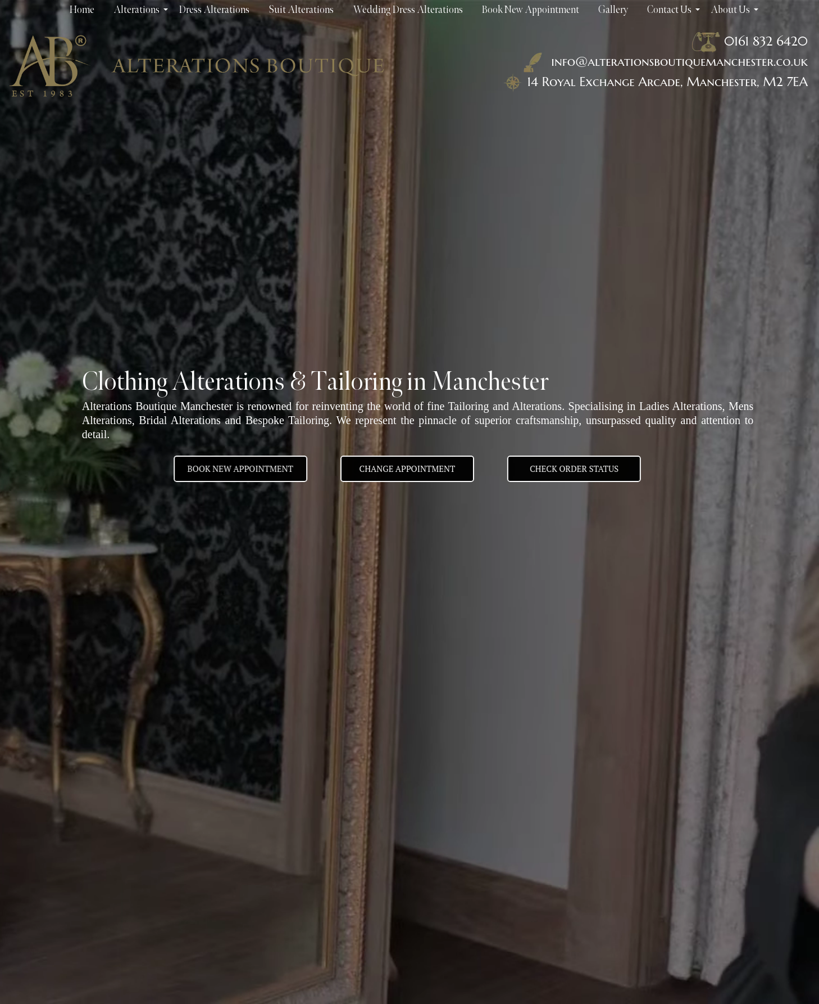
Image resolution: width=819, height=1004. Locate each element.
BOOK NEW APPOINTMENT (232, 468)
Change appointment (408, 468)
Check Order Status (581, 468)
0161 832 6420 (766, 41)
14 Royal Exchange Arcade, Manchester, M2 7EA (667, 81)
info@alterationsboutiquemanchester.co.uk (663, 61)
